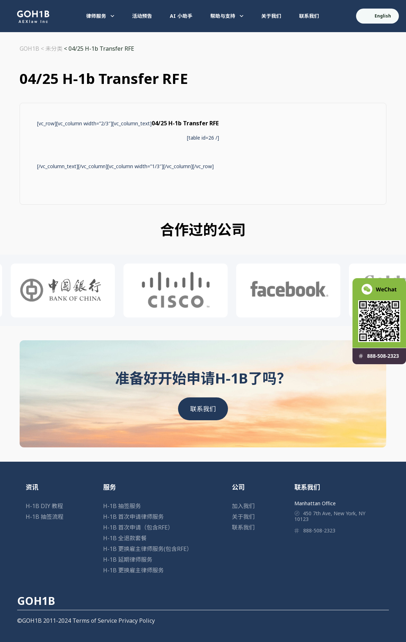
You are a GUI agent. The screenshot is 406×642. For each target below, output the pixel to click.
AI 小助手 (181, 15)
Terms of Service (94, 621)
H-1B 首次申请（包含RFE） (138, 527)
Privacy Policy (136, 621)
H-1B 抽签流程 (45, 517)
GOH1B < (32, 48)
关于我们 (271, 15)
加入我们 (243, 506)
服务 (109, 487)
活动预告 (142, 15)
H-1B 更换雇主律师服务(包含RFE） (147, 549)
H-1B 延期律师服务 (127, 559)
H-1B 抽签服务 (122, 506)
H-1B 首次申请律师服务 (133, 517)
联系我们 (309, 15)
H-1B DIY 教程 (44, 506)
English (378, 16)
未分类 (53, 48)
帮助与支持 (226, 15)
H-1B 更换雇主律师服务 (133, 570)
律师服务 (100, 15)
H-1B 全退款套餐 (125, 538)
